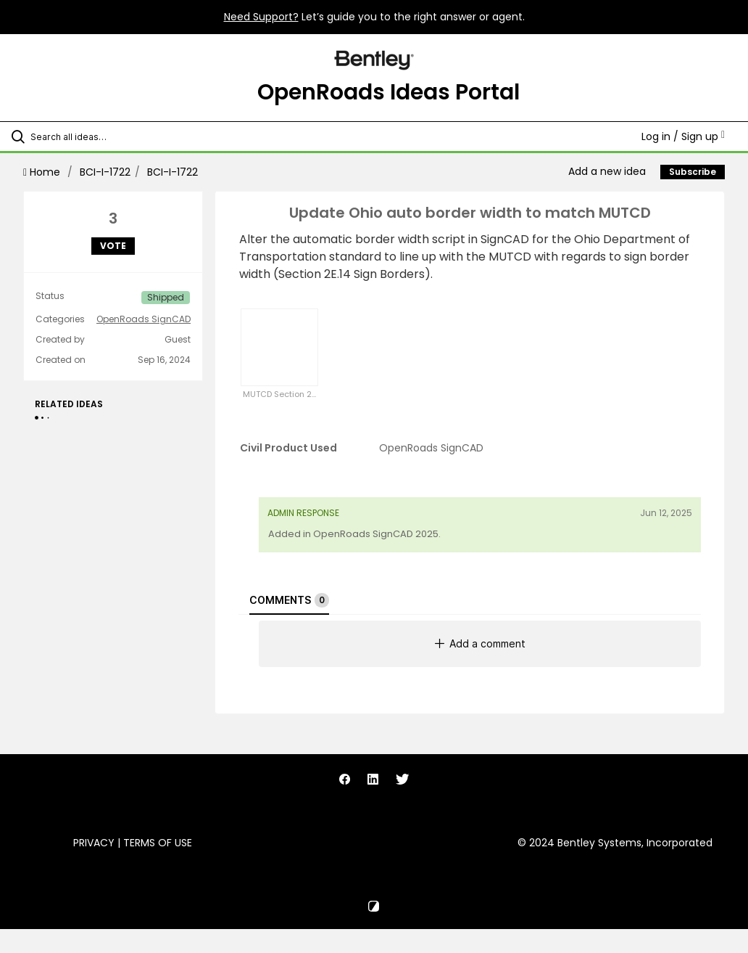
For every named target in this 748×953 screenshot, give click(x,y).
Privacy (94, 842)
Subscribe (692, 171)
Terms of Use (157, 842)
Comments (289, 600)
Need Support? (261, 16)
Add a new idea (607, 171)
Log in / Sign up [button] (683, 136)
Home (43, 172)
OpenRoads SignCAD (143, 319)
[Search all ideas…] (98, 136)
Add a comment (480, 643)
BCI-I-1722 (105, 172)
